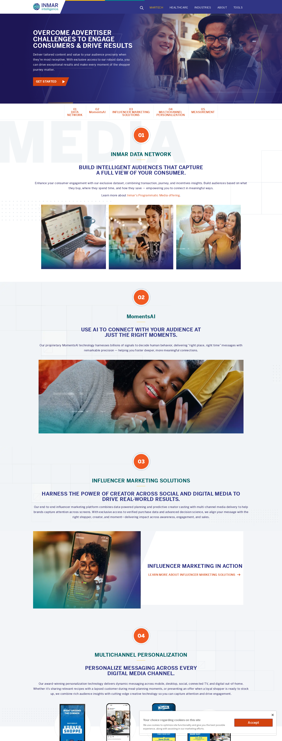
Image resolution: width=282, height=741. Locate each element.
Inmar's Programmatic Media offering (153, 195)
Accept (253, 723)
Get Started (46, 81)
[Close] (273, 715)
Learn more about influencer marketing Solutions (191, 575)
